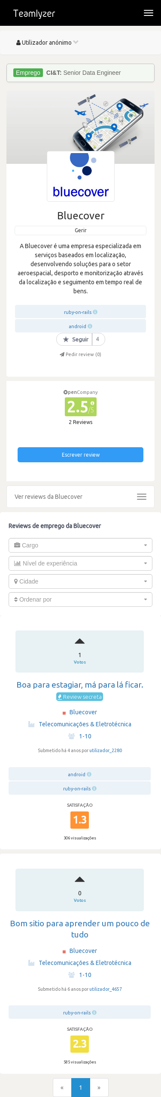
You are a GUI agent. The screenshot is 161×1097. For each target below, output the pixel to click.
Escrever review (81, 455)
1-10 (79, 736)
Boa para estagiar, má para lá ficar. (79, 684)
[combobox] (80, 545)
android (77, 326)
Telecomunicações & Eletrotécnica (79, 724)
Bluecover (83, 712)
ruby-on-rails (77, 312)
